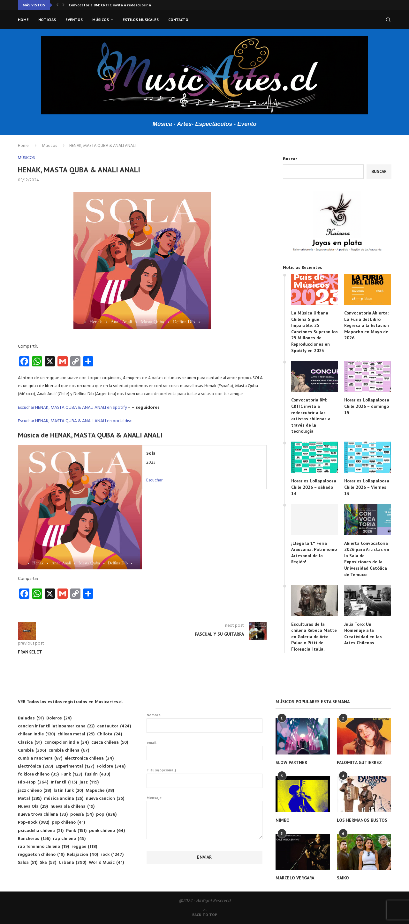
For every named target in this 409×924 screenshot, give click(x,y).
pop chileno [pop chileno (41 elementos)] (68, 823)
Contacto (178, 19)
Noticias (47, 19)
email (204, 750)
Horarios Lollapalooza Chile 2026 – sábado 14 (313, 487)
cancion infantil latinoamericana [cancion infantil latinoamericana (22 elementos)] (56, 726)
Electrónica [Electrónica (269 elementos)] (35, 766)
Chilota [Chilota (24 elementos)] (109, 734)
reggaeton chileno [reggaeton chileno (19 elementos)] (41, 855)
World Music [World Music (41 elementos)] (106, 863)
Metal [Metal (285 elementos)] (30, 799)
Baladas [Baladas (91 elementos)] (31, 718)
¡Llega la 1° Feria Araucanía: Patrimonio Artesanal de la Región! (314, 552)
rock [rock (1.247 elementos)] (112, 855)
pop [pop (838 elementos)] (106, 815)
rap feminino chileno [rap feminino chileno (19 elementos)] (43, 847)
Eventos (74, 19)
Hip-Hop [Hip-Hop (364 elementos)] (33, 782)
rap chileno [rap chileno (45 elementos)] (69, 839)
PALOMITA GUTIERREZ (359, 762)
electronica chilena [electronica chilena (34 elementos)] (89, 758)
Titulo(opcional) (204, 778)
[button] (57, 5)
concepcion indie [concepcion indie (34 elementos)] (66, 743)
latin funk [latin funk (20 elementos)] (68, 791)
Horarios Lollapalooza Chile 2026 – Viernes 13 (366, 487)
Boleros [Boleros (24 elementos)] (59, 718)
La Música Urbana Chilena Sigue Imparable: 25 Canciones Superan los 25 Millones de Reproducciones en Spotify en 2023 (314, 331)
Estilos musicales (141, 19)
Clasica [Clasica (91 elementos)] (30, 743)
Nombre (204, 722)
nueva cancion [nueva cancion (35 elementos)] (105, 799)
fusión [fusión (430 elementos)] (97, 774)
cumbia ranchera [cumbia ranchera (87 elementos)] (40, 758)
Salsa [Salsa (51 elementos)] (27, 863)
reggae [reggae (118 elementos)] (84, 847)
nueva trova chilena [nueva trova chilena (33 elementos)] (43, 815)
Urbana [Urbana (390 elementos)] (72, 863)
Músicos (100, 19)
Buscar (290, 159)
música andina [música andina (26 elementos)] (63, 799)
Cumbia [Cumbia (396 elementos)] (32, 750)
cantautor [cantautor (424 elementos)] (114, 726)
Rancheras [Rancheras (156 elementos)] (34, 839)
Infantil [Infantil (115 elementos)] (64, 782)
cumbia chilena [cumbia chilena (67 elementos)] (69, 750)
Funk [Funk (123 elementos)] (71, 774)
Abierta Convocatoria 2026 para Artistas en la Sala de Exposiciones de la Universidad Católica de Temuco (366, 558)
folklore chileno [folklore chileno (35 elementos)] (38, 774)
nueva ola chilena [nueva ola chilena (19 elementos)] (72, 807)
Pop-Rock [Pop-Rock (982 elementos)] (33, 823)
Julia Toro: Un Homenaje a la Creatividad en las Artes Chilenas (363, 633)
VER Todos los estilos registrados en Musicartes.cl (70, 701)
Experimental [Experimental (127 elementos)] (75, 766)
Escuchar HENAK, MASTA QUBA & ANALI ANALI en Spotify (72, 407)
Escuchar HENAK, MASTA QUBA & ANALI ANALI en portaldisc (75, 421)
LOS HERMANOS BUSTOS (362, 820)
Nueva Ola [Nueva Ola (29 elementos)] (33, 807)
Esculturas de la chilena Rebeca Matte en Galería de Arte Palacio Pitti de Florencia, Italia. (314, 636)
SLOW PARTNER (291, 762)
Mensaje (204, 801)
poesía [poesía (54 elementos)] (82, 815)
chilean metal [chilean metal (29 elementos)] (76, 734)
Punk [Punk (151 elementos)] (76, 831)
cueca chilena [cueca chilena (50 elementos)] (109, 743)
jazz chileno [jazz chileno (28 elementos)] (34, 791)
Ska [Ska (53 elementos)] (48, 863)
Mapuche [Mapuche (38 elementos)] (100, 791)
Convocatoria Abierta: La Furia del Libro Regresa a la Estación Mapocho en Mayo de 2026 (366, 325)
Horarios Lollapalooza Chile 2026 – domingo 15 (366, 406)
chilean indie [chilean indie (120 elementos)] (36, 734)
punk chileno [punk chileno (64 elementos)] (107, 831)
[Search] (388, 20)
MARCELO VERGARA (295, 878)
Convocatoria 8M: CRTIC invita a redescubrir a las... (114, 5)
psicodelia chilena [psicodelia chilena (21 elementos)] (41, 831)
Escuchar (154, 480)
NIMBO (283, 820)
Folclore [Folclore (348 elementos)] (111, 766)
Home (23, 19)
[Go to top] (204, 915)
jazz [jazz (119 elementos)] (89, 782)
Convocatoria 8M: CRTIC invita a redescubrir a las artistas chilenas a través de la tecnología (310, 415)
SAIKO (343, 878)
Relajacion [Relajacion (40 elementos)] (82, 855)
